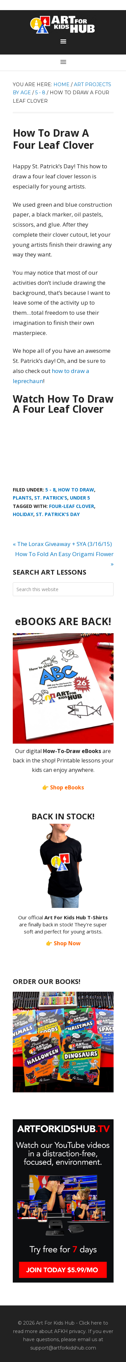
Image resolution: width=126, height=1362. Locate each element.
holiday (23, 514)
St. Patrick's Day (58, 514)
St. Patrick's (50, 498)
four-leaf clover (71, 506)
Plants (22, 498)
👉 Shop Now (63, 943)
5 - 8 (50, 489)
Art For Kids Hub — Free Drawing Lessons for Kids (63, 24)
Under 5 (80, 498)
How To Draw (76, 489)
